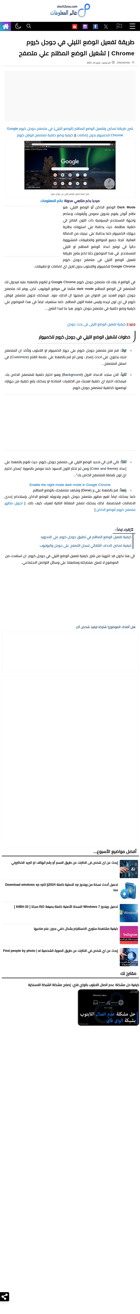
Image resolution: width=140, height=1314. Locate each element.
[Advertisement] (70, 96)
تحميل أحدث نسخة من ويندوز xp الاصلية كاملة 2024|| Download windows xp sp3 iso (61, 922)
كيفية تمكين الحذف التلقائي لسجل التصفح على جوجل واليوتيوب (86, 770)
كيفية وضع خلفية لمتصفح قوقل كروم (45, 135)
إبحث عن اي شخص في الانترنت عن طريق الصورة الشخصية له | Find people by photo (60, 986)
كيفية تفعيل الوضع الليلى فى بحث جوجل (96, 324)
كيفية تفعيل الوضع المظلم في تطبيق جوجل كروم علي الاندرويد (86, 761)
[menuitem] (106, 26)
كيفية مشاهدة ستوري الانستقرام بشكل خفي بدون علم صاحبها (76, 964)
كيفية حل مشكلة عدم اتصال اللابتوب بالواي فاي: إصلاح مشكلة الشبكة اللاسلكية (83, 1020)
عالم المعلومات (51, 201)
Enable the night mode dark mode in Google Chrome (70, 709)
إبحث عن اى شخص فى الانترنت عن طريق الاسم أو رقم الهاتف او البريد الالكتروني (64, 898)
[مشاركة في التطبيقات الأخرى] (53, 862)
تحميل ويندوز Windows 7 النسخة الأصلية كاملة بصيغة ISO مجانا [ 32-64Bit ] (66, 942)
